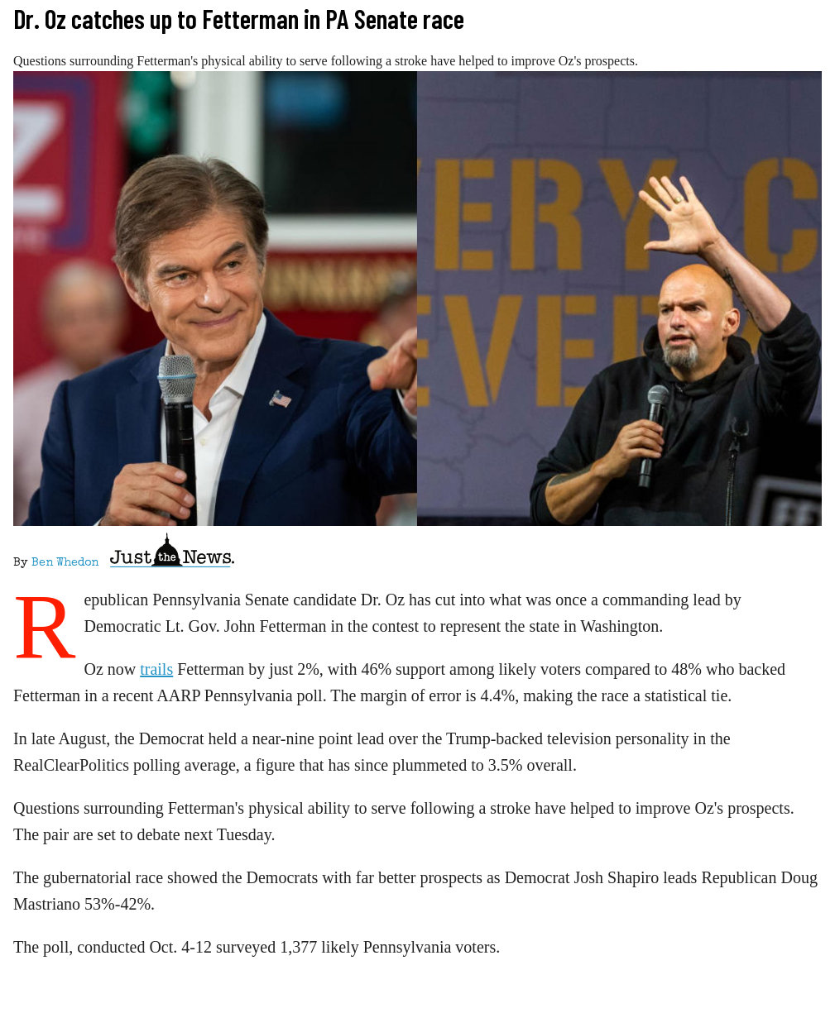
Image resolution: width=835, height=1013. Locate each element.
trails (156, 669)
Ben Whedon (64, 563)
